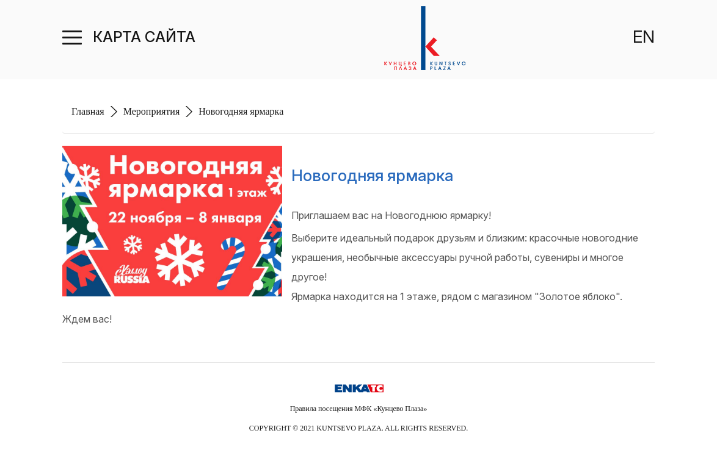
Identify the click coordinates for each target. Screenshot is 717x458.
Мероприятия (151, 111)
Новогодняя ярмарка (240, 111)
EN (644, 36)
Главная (87, 111)
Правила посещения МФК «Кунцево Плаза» (359, 408)
